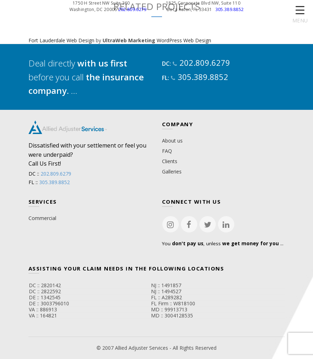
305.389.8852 (229, 9)
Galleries (172, 171)
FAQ (167, 151)
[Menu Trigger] (300, 15)
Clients (169, 161)
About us (172, 140)
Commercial (42, 218)
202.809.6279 (132, 9)
